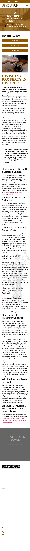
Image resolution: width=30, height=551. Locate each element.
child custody (8, 192)
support (17, 192)
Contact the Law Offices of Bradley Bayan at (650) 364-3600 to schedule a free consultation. (14, 420)
